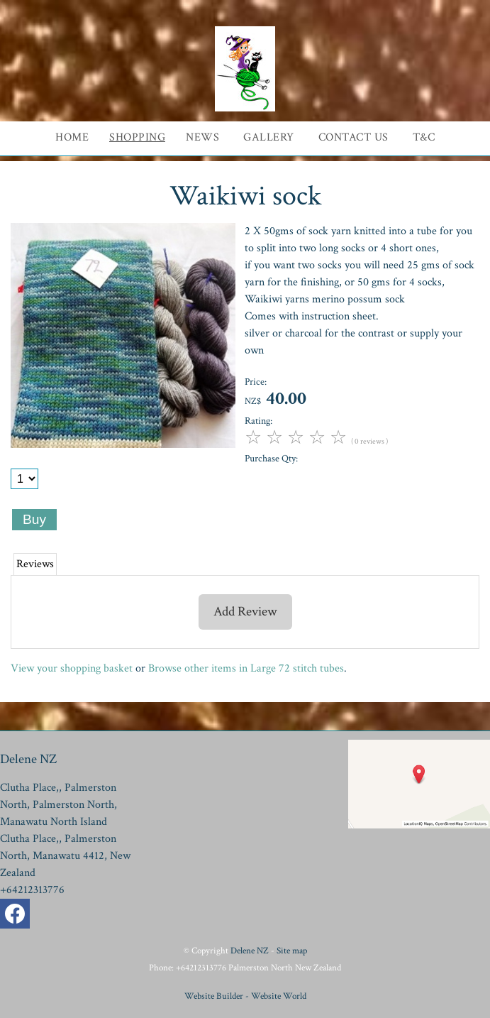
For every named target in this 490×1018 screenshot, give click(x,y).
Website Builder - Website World (245, 996)
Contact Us (353, 137)
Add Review (245, 611)
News (202, 137)
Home (72, 137)
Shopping (137, 137)
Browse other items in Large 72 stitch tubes (246, 668)
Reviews (35, 564)
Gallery (268, 137)
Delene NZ (249, 950)
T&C (424, 137)
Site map (292, 950)
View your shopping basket (72, 668)
